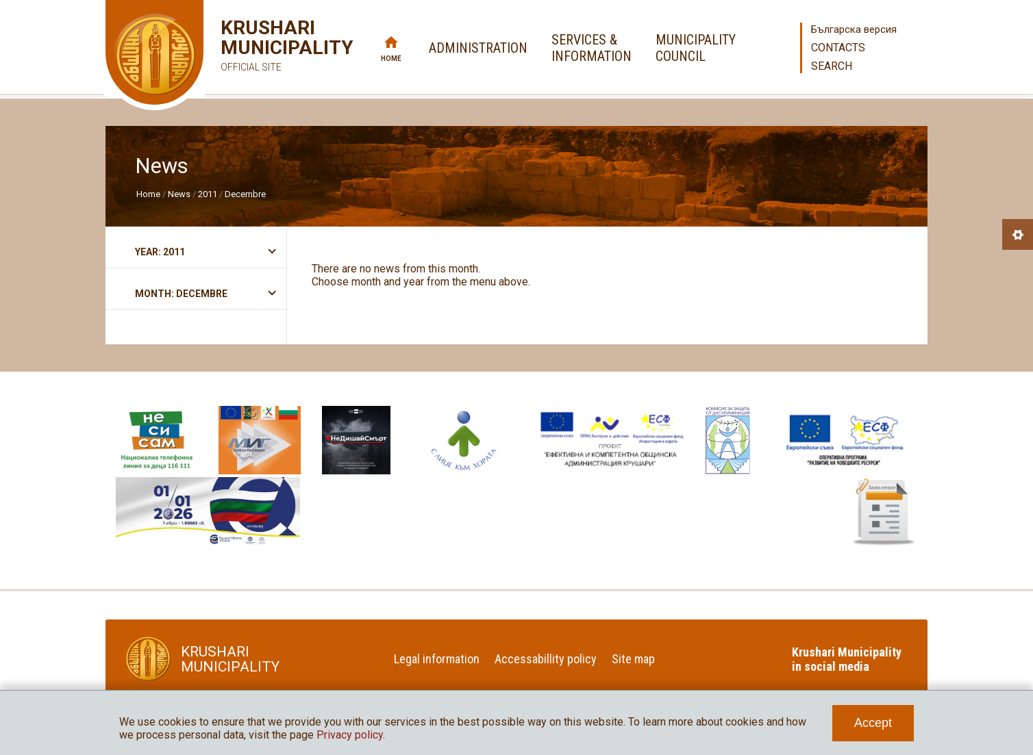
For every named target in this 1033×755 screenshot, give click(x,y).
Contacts (838, 47)
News (179, 194)
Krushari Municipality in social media (846, 659)
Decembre (245, 194)
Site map (633, 659)
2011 (207, 194)
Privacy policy (349, 734)
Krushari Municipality (267, 47)
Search (831, 66)
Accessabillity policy (546, 659)
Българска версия (854, 29)
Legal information (437, 659)
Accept (873, 723)
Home (391, 58)
